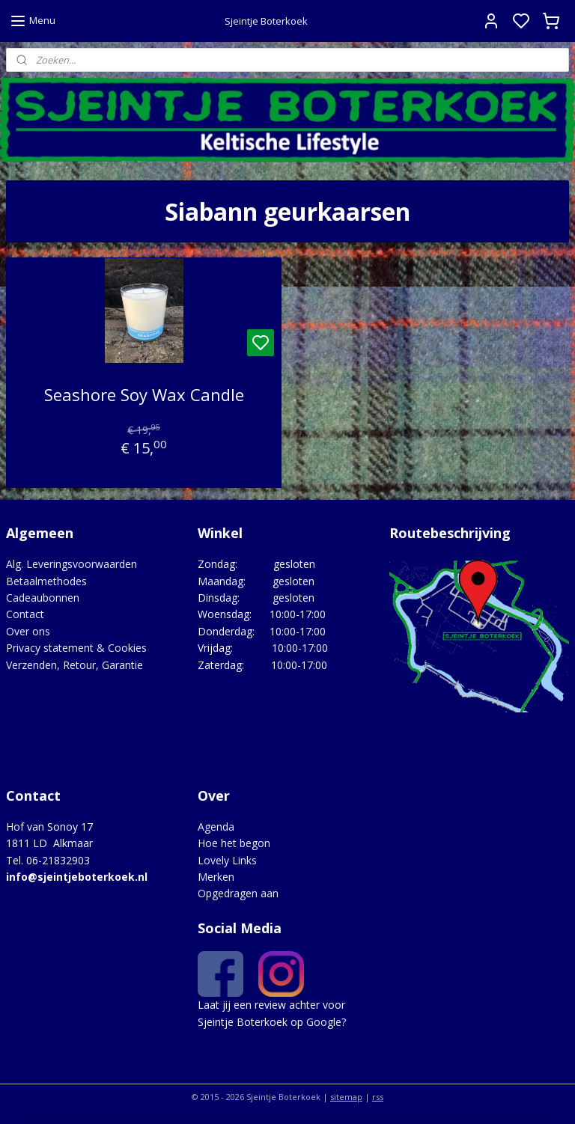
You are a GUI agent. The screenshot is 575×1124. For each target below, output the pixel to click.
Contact (25, 614)
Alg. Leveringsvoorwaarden (71, 564)
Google (323, 1022)
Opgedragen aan (238, 893)
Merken (216, 877)
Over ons (28, 631)
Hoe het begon (234, 843)
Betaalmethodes (46, 581)
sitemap (346, 1096)
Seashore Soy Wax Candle (144, 394)
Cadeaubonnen (42, 597)
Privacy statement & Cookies (76, 648)
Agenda (216, 826)
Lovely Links (227, 860)
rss (377, 1096)
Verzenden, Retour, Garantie (74, 665)
